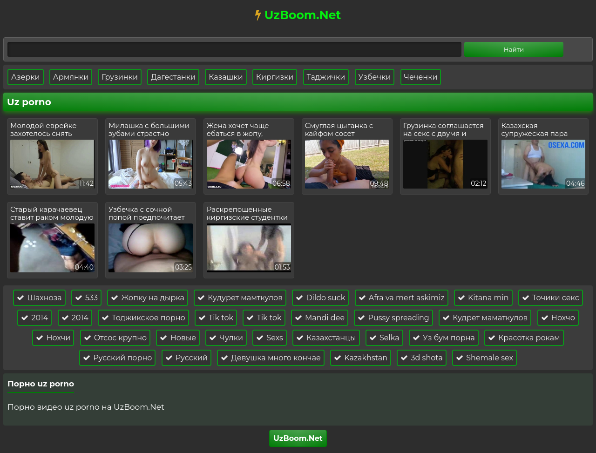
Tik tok (215, 317)
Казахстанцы (326, 337)
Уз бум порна (444, 337)
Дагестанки (173, 77)
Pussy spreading (393, 317)
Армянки (70, 77)
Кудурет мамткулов (240, 297)
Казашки (226, 77)
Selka (384, 337)
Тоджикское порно (143, 317)
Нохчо (558, 317)
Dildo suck (320, 297)
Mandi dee (320, 317)
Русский (186, 357)
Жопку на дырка (147, 297)
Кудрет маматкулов (485, 317)
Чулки (226, 337)
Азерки (25, 77)
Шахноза (39, 297)
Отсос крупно (115, 337)
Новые (178, 337)
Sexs (269, 337)
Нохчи (53, 337)
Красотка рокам (524, 337)
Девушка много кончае (271, 357)
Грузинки (120, 77)
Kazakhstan (360, 357)
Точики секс (550, 297)
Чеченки (421, 77)
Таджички (326, 77)
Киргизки (275, 77)
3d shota (421, 357)
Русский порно (117, 357)
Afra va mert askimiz (402, 297)
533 (86, 297)
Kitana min (483, 297)
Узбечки (375, 77)
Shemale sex (484, 357)
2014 (34, 317)
